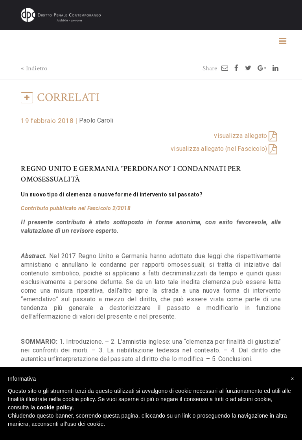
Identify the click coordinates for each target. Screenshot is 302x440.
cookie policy (54, 407)
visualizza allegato (240, 135)
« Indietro (34, 68)
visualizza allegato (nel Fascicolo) (219, 148)
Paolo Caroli (96, 120)
